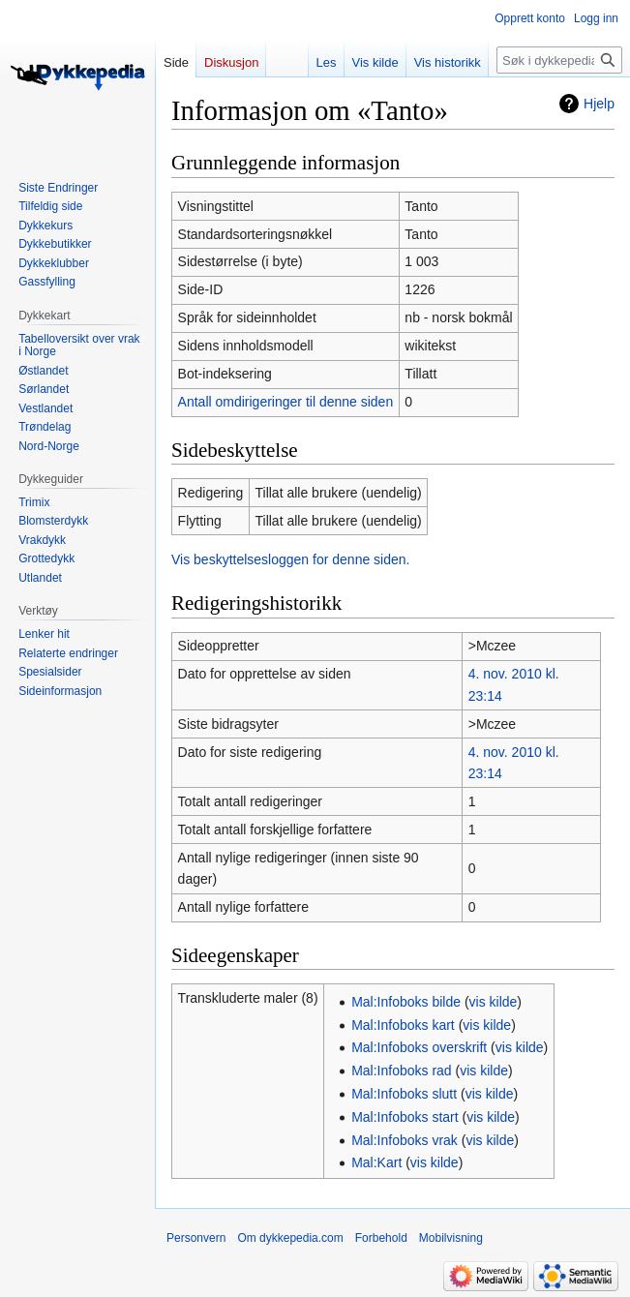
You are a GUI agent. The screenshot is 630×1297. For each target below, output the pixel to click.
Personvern (195, 1238)
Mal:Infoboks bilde (406, 1002)
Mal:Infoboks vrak (404, 1140)
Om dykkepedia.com (290, 1238)
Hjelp (599, 103)
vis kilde (493, 1002)
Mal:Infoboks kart (403, 1025)
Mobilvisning (451, 1238)
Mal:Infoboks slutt (404, 1093)
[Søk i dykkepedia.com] (559, 60)
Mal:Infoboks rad (401, 1070)
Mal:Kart (376, 1162)
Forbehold (381, 1238)
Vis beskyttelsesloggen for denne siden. (290, 559)
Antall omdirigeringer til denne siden (286, 401)
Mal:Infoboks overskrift (419, 1047)
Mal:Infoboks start (405, 1117)
